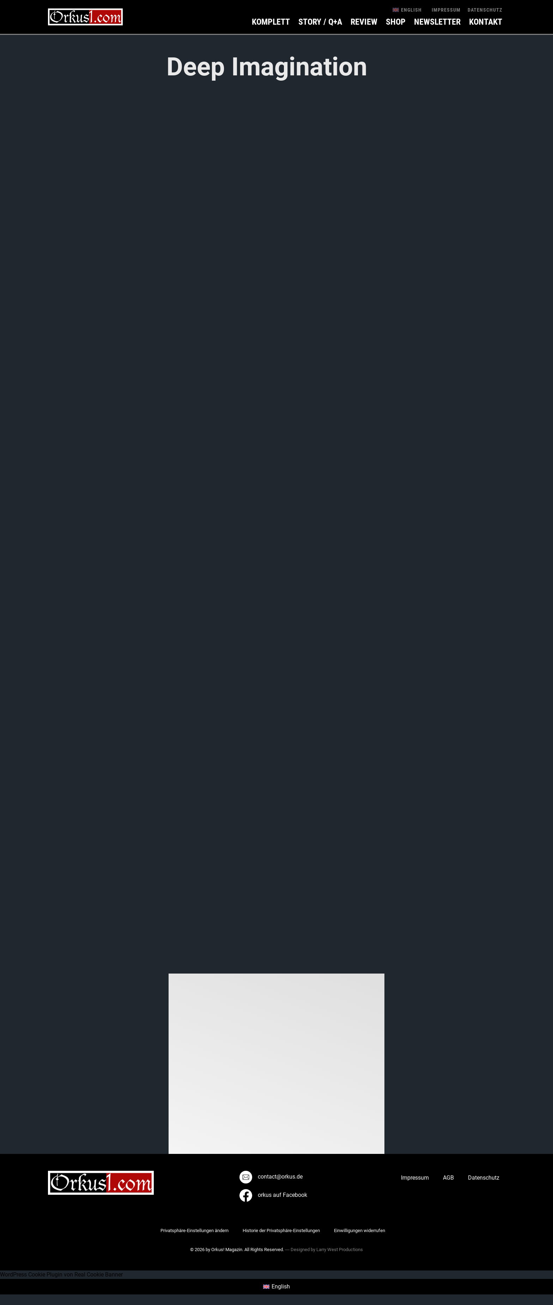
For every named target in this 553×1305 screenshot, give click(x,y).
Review (364, 22)
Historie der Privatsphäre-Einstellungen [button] (281, 1230)
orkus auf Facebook (273, 1195)
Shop (396, 22)
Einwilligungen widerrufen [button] (359, 1230)
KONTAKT (485, 22)
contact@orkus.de (271, 1176)
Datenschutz (485, 10)
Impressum (446, 10)
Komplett (271, 22)
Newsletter (437, 22)
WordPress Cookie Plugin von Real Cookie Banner (61, 1274)
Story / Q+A (320, 22)
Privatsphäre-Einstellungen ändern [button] (194, 1230)
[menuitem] (407, 9)
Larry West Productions (339, 1249)
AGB (448, 1177)
